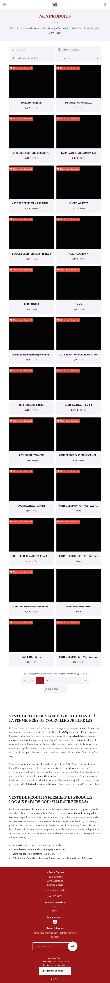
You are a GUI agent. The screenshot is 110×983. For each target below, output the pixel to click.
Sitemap (55, 972)
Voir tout (18, 50)
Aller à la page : (56, 689)
